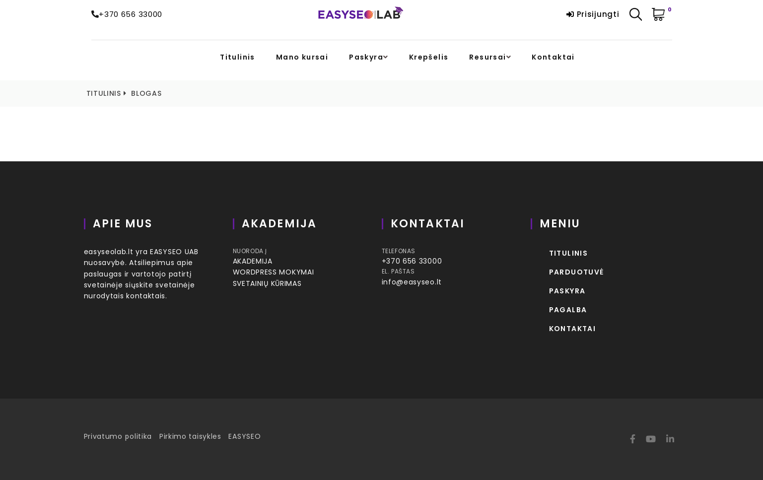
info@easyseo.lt (412, 282)
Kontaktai (553, 57)
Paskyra (366, 57)
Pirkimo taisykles (190, 436)
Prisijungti (592, 14)
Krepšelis (429, 57)
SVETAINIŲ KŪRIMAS (267, 283)
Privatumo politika (118, 436)
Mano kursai (302, 57)
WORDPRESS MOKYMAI (273, 272)
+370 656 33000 (130, 14)
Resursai (487, 57)
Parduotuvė (576, 272)
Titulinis (237, 57)
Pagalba (568, 310)
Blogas (146, 93)
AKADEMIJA (253, 261)
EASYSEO (244, 436)
